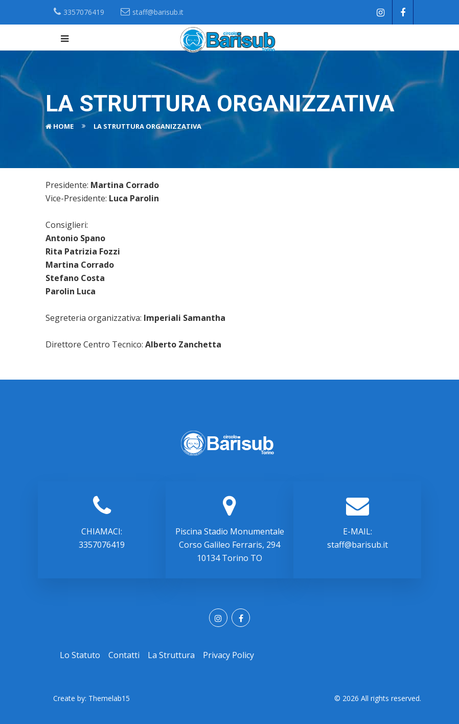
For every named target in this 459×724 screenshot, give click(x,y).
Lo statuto (80, 655)
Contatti (124, 655)
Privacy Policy (228, 655)
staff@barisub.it (357, 544)
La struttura (171, 655)
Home (63, 126)
